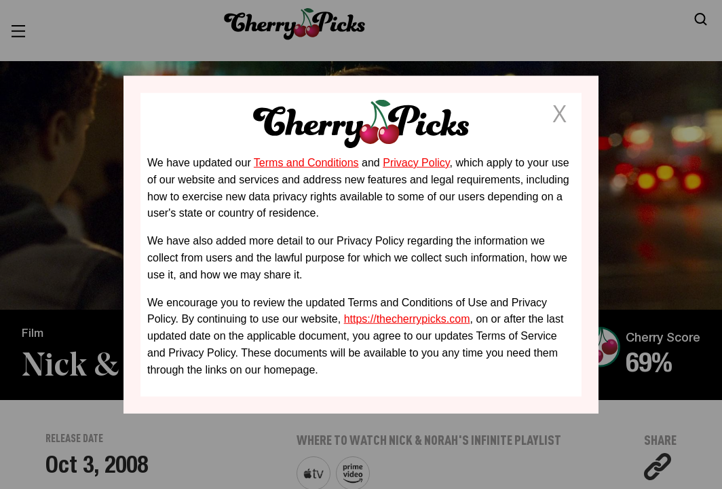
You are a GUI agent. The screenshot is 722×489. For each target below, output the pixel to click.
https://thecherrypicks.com (407, 319)
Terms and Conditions (306, 162)
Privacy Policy (416, 162)
